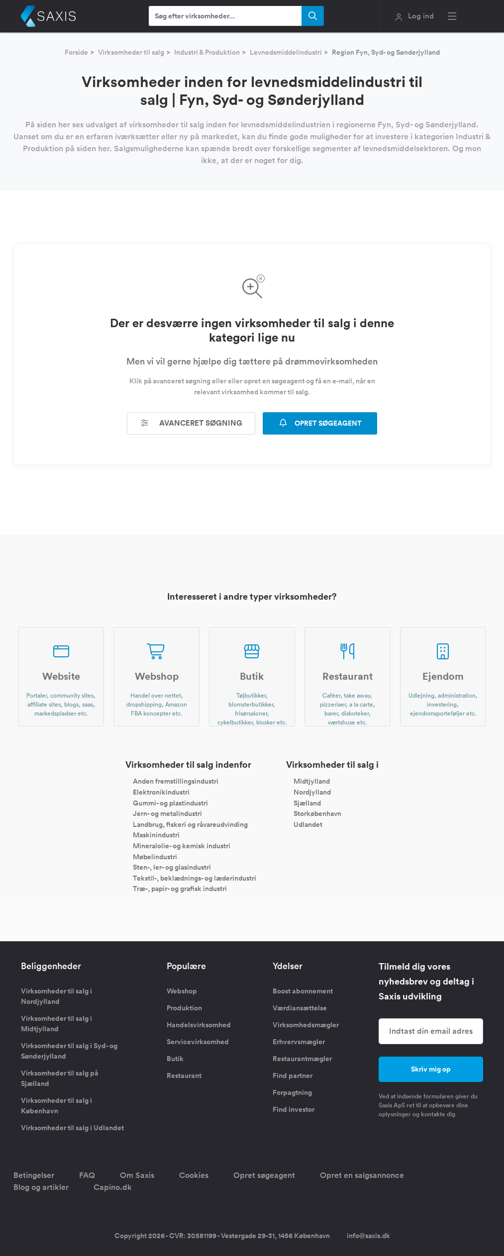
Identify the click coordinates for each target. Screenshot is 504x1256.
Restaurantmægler (302, 1059)
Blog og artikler (41, 1187)
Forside (76, 52)
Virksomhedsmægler (306, 1025)
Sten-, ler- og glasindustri (172, 867)
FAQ (87, 1175)
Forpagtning (292, 1092)
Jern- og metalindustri (167, 813)
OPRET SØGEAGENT (320, 423)
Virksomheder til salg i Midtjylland (56, 1023)
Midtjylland (312, 781)
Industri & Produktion (207, 52)
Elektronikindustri (161, 792)
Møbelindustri (155, 856)
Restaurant (184, 1075)
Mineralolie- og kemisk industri (181, 846)
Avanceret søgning (191, 423)
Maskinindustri (156, 835)
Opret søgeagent (264, 1175)
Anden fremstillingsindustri (175, 781)
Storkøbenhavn (317, 813)
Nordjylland (312, 792)
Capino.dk (113, 1187)
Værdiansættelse (300, 1008)
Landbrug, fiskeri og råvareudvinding (190, 824)
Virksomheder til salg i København (56, 1105)
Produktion (184, 1008)
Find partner (292, 1075)
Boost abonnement (303, 991)
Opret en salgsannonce (362, 1175)
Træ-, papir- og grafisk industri (180, 889)
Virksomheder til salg (131, 52)
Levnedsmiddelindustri (286, 52)
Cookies (193, 1175)
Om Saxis (137, 1175)
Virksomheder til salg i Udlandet (72, 1128)
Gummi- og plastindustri (170, 802)
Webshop (182, 991)
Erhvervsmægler (299, 1042)
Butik (175, 1059)
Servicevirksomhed (198, 1042)
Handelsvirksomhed (199, 1025)
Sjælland (307, 802)
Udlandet (308, 824)
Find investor (293, 1109)
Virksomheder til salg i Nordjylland (56, 996)
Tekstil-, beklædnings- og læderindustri (194, 878)
